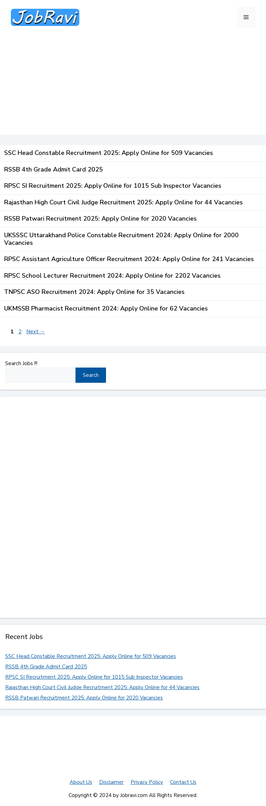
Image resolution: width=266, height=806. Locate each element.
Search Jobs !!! (21, 363)
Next (35, 331)
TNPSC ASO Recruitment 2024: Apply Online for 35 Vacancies (94, 292)
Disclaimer (111, 782)
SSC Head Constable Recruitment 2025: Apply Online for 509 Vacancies (108, 153)
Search (91, 375)
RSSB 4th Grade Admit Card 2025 (53, 169)
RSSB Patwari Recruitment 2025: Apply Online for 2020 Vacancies (100, 218)
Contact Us (183, 782)
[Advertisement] (133, 86)
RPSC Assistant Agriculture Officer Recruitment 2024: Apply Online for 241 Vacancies (129, 259)
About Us (81, 782)
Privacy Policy (147, 782)
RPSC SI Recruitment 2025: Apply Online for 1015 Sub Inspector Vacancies (112, 186)
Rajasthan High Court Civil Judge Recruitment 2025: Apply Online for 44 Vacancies (123, 202)
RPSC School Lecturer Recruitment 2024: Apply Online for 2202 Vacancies (112, 275)
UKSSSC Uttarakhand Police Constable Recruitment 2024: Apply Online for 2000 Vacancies (121, 239)
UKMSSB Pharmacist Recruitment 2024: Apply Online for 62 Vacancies (106, 308)
